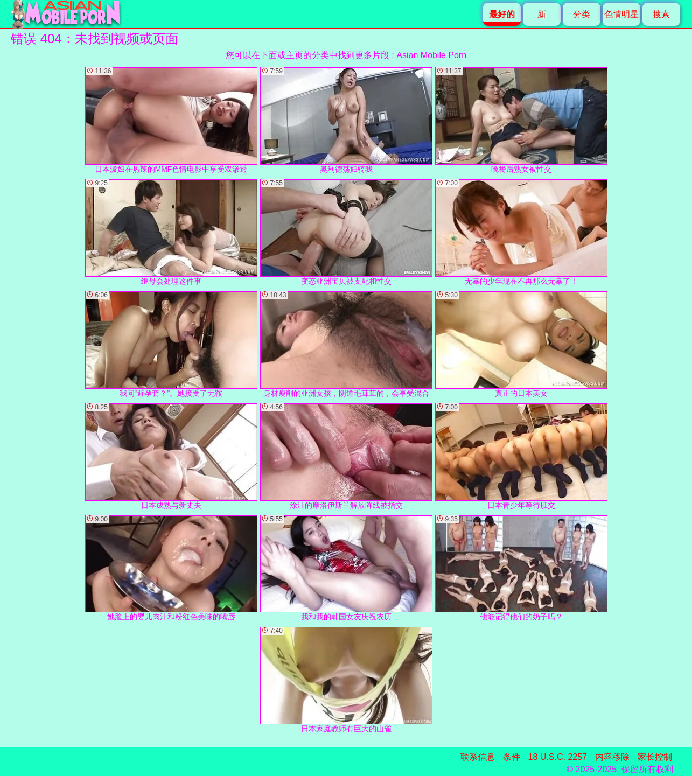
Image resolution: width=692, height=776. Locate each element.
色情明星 (621, 14)
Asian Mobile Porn (431, 55)
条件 (511, 756)
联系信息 (477, 756)
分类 (581, 14)
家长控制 (655, 756)
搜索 (661, 14)
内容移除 (612, 756)
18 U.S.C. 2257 (557, 756)
